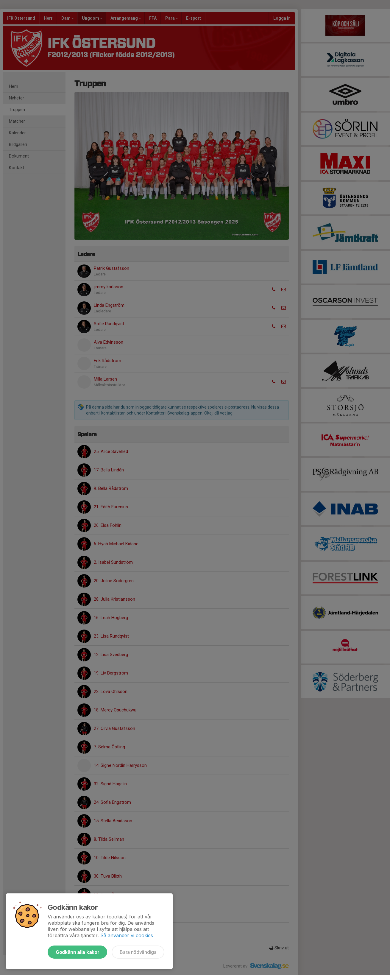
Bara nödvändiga (138, 952)
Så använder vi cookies (126, 935)
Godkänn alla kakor (77, 952)
